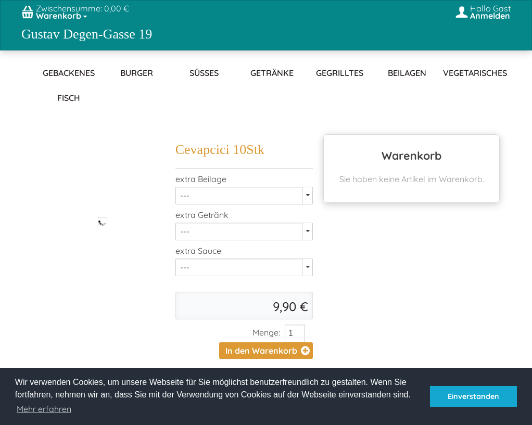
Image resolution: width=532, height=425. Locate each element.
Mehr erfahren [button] (44, 409)
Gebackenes (69, 73)
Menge (265, 332)
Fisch (68, 98)
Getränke (272, 73)
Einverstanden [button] (473, 396)
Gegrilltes (339, 73)
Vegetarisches (475, 73)
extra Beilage (200, 179)
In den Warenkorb (267, 350)
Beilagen (407, 73)
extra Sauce (198, 251)
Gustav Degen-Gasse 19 (86, 34)
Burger (136, 73)
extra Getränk (202, 215)
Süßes (204, 73)
